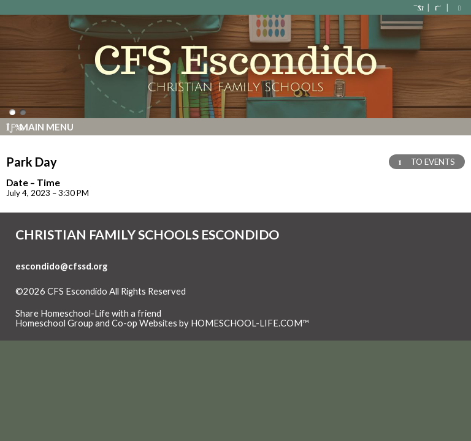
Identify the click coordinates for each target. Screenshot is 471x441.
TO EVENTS (427, 162)
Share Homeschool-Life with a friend (88, 313)
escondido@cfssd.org (61, 266)
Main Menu (40, 126)
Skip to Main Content (67, 301)
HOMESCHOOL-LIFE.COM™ (250, 323)
